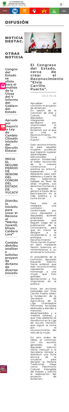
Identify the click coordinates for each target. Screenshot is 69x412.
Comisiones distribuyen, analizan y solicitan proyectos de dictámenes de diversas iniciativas (11, 258)
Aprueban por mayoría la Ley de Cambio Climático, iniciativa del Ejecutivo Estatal (11, 135)
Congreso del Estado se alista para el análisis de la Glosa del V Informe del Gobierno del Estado (11, 90)
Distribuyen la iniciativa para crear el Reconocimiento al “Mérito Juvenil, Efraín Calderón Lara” (11, 217)
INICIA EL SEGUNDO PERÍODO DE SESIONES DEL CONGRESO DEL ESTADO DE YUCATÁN (11, 175)
